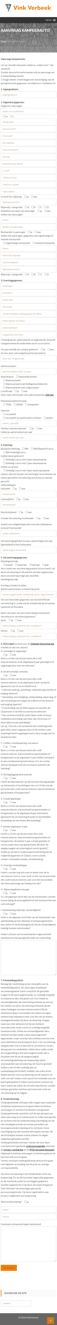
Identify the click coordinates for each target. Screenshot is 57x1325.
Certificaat (6, 391)
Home (3, 41)
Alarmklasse (7, 376)
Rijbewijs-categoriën (11, 207)
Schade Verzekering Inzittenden (17, 518)
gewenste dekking (10, 448)
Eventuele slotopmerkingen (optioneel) (21, 1224)
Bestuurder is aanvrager (13, 232)
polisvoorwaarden (35, 1146)
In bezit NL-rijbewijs (11, 196)
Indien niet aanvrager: (12, 214)
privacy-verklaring (13, 1149)
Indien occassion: (10, 466)
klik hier (49, 394)
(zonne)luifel (7, 499)
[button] (49, 20)
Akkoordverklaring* (11, 1201)
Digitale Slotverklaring (42, 643)
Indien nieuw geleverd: (12, 455)
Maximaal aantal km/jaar (14, 400)
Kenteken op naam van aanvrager (18, 210)
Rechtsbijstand (8, 512)
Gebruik (5, 410)
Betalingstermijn (9, 561)
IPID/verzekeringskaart (41, 1149)
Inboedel (5, 488)
